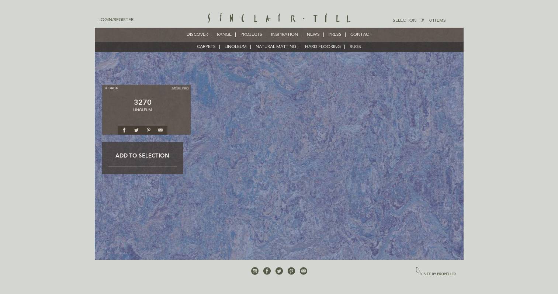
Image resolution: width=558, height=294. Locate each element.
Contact (360, 34)
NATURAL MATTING (276, 47)
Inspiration (284, 34)
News (313, 34)
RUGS (355, 47)
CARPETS (206, 47)
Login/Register (116, 20)
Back (111, 88)
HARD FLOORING (323, 47)
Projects (251, 34)
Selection (419, 20)
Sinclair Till (279, 18)
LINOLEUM (236, 47)
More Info (180, 88)
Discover (197, 34)
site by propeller (436, 271)
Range (224, 34)
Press (335, 34)
